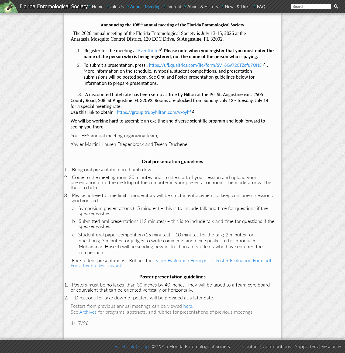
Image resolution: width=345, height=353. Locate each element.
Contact (250, 346)
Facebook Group (132, 346)
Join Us (117, 6)
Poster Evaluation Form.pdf (243, 260)
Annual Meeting (145, 6)
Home (97, 6)
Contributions (277, 346)
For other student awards (97, 265)
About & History (202, 6)
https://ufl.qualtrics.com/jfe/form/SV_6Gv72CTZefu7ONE (205, 65)
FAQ (261, 6)
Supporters (306, 346)
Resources (332, 346)
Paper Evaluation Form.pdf (181, 260)
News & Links (237, 6)
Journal (174, 6)
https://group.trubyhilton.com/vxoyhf (154, 112)
